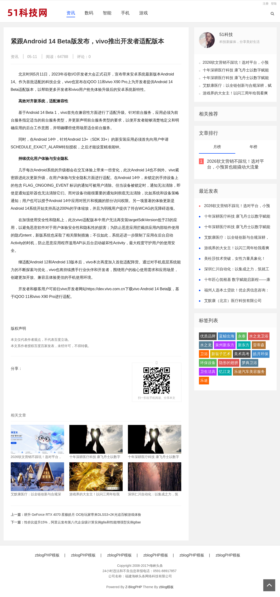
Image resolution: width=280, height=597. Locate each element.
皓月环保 (260, 354)
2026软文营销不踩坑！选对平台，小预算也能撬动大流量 (235, 164)
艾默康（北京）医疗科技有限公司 (233, 301)
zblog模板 (166, 587)
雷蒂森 (258, 345)
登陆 (274, 3)
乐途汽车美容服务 (249, 372)
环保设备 (207, 363)
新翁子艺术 (221, 354)
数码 (89, 13)
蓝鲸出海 (226, 336)
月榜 (217, 147)
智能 (107, 13)
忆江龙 (225, 372)
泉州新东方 (224, 345)
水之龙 (206, 345)
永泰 (242, 336)
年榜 (253, 147)
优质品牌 (207, 336)
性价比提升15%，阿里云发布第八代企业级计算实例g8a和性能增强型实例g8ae (82, 522)
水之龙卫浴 (258, 336)
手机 (125, 13)
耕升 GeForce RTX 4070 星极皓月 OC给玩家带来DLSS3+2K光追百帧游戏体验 (82, 514)
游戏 (143, 13)
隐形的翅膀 (228, 363)
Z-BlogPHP (133, 587)
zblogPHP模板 (47, 555)
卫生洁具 (207, 372)
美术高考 (241, 354)
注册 (266, 3)
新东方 (243, 345)
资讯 (70, 13)
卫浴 (204, 354)
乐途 (204, 380)
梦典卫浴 (249, 363)
